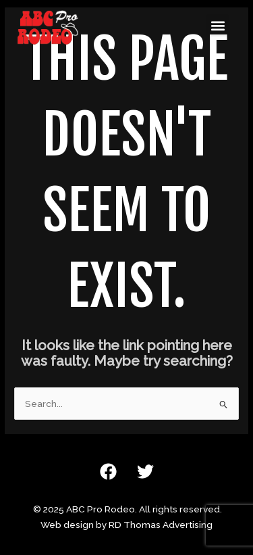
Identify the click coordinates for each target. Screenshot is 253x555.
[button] (217, 25)
